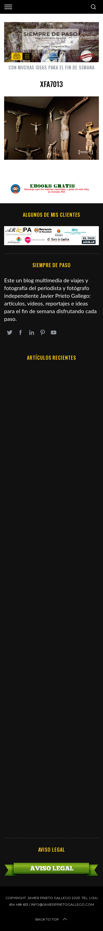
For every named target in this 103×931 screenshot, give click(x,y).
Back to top (51, 919)
